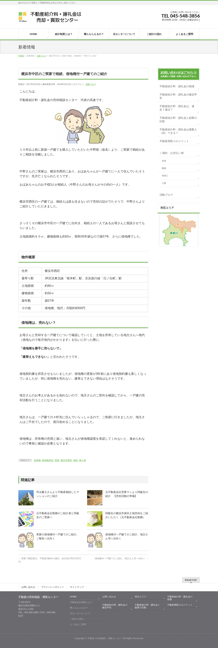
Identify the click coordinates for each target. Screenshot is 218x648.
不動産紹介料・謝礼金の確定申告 (178, 96)
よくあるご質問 (78, 624)
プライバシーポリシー (52, 587)
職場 (164, 168)
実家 (57, 460)
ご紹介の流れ (77, 618)
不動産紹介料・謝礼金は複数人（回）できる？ (178, 131)
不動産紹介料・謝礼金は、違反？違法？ (177, 108)
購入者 (82, 460)
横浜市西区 (66, 460)
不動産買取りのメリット (174, 141)
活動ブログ (90, 84)
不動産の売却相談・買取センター (104, 638)
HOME (73, 596)
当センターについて (80, 613)
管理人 (165, 176)
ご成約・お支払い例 (172, 152)
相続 (75, 460)
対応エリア (140, 596)
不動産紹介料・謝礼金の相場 (177, 86)
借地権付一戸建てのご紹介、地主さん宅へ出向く (121, 558)
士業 (164, 183)
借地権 (37, 460)
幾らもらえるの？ (79, 607)
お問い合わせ (28, 587)
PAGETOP (191, 580)
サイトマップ (77, 587)
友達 (164, 161)
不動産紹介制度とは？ (81, 602)
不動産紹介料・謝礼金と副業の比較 (178, 119)
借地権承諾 (47, 460)
